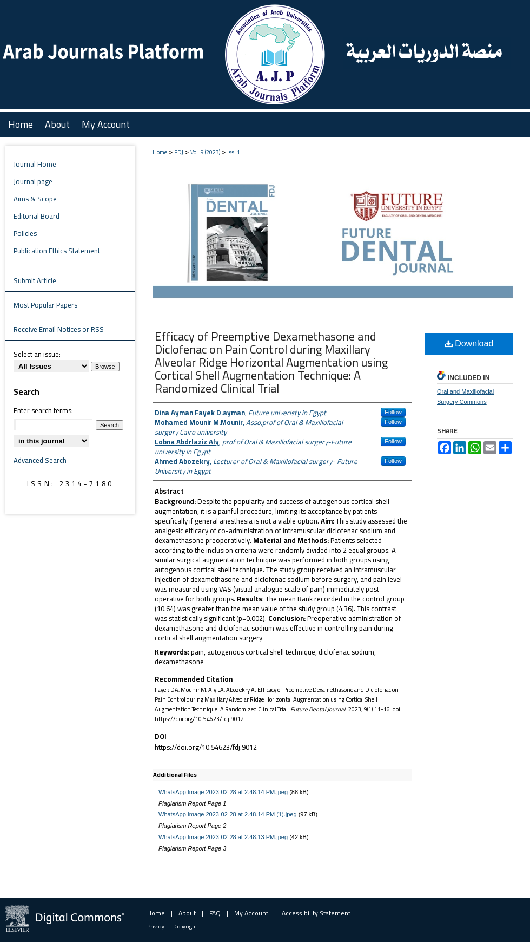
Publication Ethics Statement (57, 250)
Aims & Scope (35, 198)
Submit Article (35, 280)
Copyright (186, 926)
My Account (251, 913)
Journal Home (35, 164)
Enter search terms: (43, 410)
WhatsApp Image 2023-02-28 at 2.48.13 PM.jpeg (223, 837)
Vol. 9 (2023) (205, 152)
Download (469, 343)
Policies (25, 233)
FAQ (215, 913)
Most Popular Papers (45, 304)
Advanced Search (40, 460)
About (187, 913)
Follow (393, 412)
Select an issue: (37, 354)
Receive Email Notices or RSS (59, 329)
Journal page (33, 181)
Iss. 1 (233, 152)
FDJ (178, 152)
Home (160, 152)
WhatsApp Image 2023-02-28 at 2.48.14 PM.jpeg (223, 792)
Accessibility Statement (316, 913)
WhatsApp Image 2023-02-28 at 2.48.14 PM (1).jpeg (227, 814)
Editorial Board (36, 216)
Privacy (155, 926)
